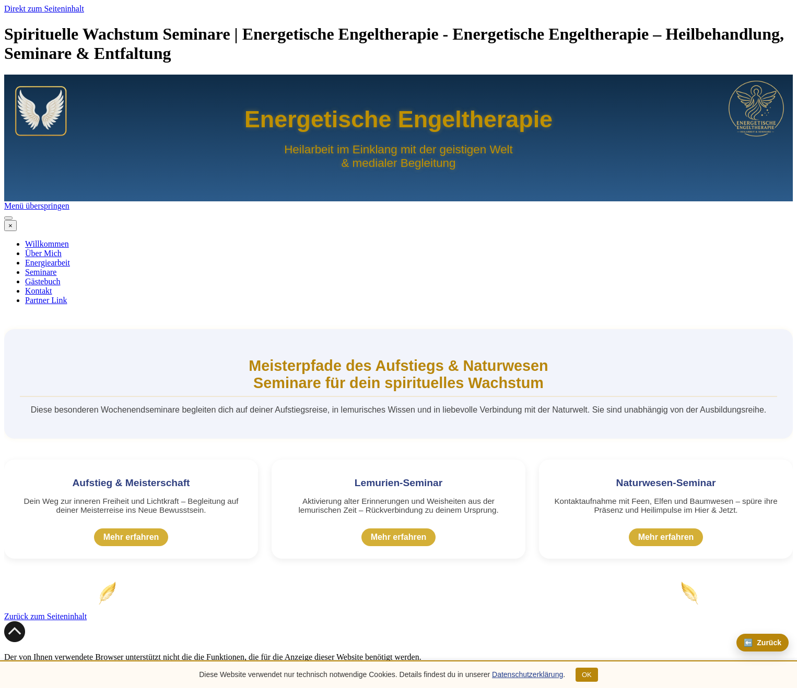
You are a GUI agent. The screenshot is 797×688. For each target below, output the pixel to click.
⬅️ (762, 642)
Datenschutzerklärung (527, 674)
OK (587, 675)
